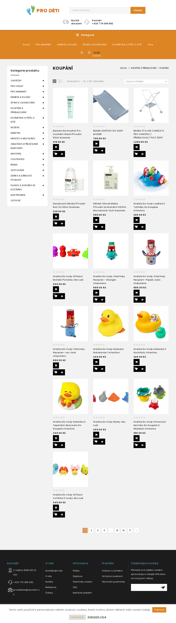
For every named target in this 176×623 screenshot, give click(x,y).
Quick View (62, 154)
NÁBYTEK (16, 133)
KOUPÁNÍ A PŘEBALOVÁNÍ (144, 68)
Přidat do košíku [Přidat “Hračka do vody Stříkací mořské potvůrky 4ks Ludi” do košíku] (56, 289)
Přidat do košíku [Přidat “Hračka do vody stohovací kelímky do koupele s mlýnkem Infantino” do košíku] (137, 438)
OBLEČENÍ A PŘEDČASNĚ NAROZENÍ (24, 146)
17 (130, 530)
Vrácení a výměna (112, 570)
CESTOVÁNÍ (17, 170)
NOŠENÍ (15, 127)
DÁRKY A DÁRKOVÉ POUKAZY (21, 177)
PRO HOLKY (17, 86)
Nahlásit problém (82, 592)
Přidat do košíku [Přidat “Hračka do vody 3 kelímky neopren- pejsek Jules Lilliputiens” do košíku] (137, 293)
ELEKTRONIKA (18, 195)
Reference (50, 587)
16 (124, 530)
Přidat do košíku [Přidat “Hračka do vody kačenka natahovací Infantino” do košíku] (96, 362)
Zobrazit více (96, 617)
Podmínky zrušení (82, 581)
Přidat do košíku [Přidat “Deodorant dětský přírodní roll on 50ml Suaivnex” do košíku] (56, 217)
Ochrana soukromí (112, 576)
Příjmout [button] (159, 609)
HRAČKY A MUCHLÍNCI (23, 138)
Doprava (77, 576)
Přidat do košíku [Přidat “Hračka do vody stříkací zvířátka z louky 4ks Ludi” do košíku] (56, 508)
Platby (76, 570)
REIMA (14, 164)
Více (150, 44)
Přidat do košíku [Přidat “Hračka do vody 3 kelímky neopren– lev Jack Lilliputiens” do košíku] (56, 365)
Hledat (138, 10)
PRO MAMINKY (43, 44)
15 (117, 530)
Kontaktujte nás (54, 570)
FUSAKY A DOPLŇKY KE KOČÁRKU (23, 187)
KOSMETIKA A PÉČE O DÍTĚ (127, 44)
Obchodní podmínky (113, 581)
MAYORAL (16, 153)
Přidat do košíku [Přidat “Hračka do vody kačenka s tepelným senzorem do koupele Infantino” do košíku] (56, 438)
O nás (48, 576)
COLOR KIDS (17, 159)
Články (49, 592)
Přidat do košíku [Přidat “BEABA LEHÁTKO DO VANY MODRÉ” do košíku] (96, 144)
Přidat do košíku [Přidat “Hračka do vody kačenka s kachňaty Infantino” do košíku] (137, 362)
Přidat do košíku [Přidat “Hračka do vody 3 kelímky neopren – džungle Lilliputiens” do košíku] (96, 293)
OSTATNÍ (16, 200)
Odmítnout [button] (77, 617)
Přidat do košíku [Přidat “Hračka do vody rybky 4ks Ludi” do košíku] (96, 435)
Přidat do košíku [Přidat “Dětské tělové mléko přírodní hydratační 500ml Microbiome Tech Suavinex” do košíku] (96, 220)
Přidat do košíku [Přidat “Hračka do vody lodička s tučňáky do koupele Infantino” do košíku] (137, 220)
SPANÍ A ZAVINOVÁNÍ (95, 44)
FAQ (75, 587)
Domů (26, 44)
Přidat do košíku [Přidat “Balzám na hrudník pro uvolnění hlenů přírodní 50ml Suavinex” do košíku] (56, 147)
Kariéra (49, 581)
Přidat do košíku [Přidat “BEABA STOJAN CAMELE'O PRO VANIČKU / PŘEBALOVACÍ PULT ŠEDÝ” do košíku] (137, 147)
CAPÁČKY (16, 80)
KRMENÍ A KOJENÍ (67, 44)
